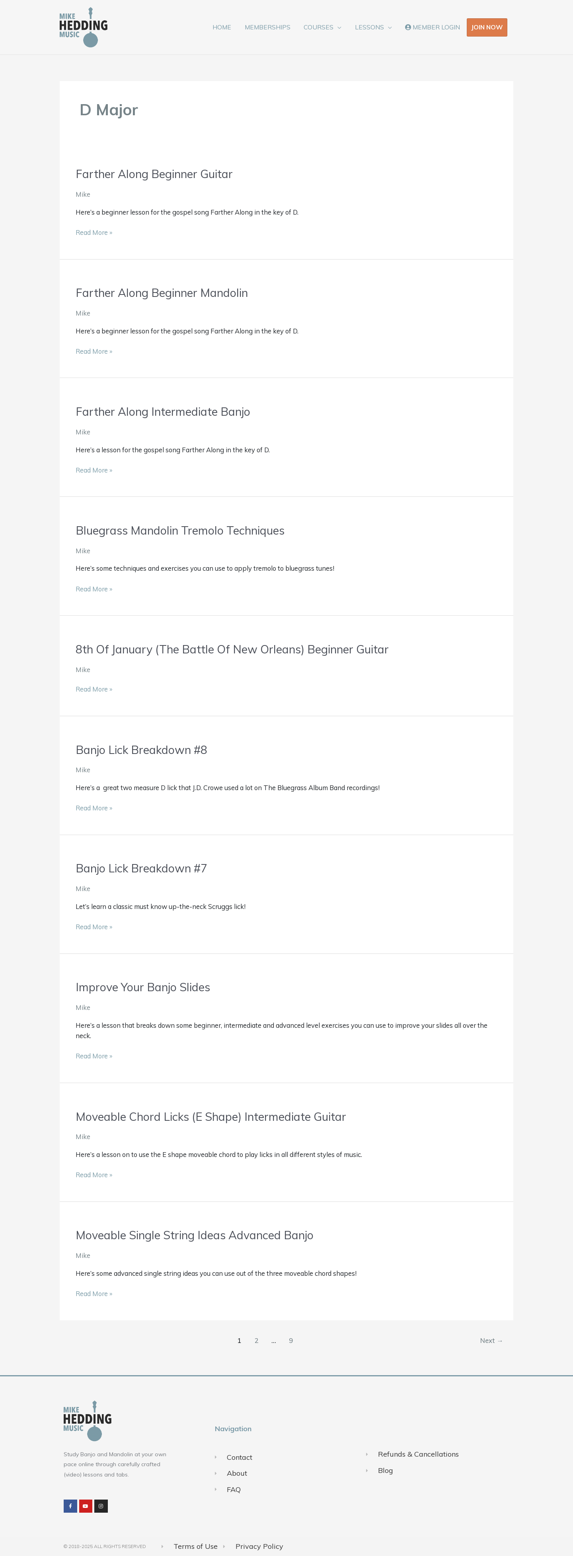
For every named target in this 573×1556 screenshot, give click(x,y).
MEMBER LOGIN (432, 27)
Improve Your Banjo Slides (145, 986)
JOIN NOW (487, 27)
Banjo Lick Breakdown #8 (144, 749)
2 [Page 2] (255, 1339)
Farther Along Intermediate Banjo (165, 411)
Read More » (94, 231)
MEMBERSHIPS (270, 27)
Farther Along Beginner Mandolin (164, 292)
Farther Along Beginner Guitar (157, 174)
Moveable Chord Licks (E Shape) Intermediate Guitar (215, 1115)
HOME (225, 27)
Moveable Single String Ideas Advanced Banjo (198, 1234)
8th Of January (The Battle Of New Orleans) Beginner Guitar (238, 648)
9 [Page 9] (290, 1339)
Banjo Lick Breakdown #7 (144, 867)
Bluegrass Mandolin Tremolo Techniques (184, 530)
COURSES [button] (321, 27)
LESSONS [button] (370, 27)
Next (491, 1339)
